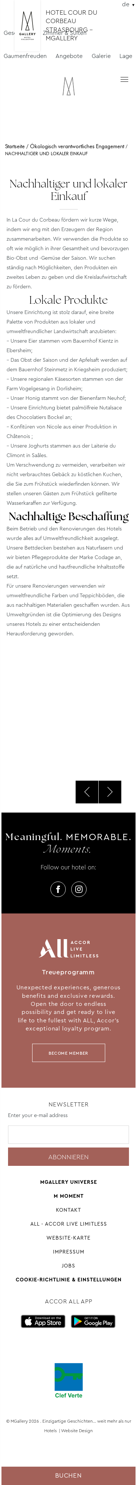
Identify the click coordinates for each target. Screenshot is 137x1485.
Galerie (101, 56)
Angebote (69, 56)
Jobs (68, 1265)
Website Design (77, 1430)
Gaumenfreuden (25, 56)
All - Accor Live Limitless (68, 1223)
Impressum (68, 1251)
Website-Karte (68, 1237)
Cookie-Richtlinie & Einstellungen (69, 1279)
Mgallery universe (68, 1182)
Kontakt (68, 1210)
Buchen (68, 1475)
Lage (125, 56)
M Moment (69, 1196)
